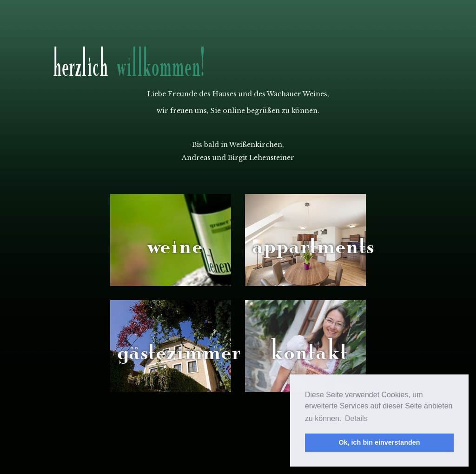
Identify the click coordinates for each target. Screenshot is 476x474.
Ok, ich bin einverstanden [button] (379, 442)
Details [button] (356, 418)
